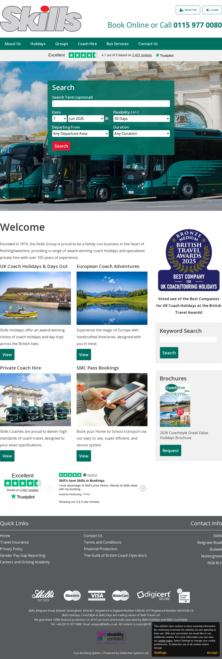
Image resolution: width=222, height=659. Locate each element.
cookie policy (165, 640)
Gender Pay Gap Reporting (22, 555)
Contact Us (148, 43)
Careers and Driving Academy (25, 561)
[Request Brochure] (170, 450)
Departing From (66, 127)
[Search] (111, 103)
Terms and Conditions (102, 542)
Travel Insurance (14, 542)
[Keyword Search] (188, 339)
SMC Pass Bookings (98, 368)
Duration (121, 127)
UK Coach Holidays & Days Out (34, 266)
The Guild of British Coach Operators (115, 555)
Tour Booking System (87, 653)
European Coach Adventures (108, 266)
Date (56, 112)
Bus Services (118, 43)
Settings (160, 652)
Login (214, 10)
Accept (212, 652)
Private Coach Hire (20, 368)
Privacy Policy (11, 548)
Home (5, 535)
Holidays (38, 43)
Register (191, 10)
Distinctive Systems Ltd (134, 653)
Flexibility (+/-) (126, 112)
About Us (13, 43)
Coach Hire (87, 43)
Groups (61, 43)
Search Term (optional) (72, 97)
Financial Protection (100, 548)
